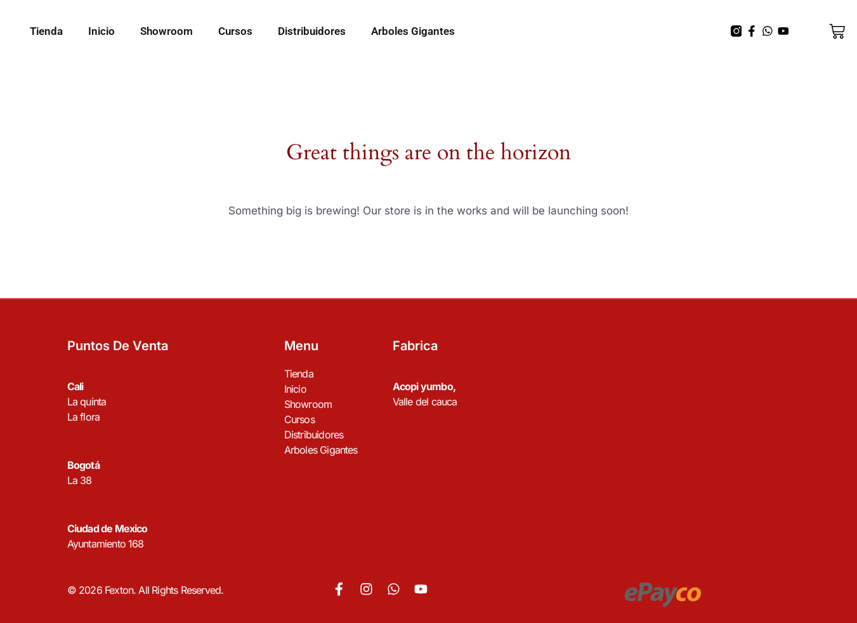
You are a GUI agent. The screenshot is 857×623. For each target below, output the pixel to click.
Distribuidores (312, 31)
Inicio (101, 31)
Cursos (235, 31)
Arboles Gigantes (413, 31)
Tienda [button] (46, 31)
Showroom (166, 31)
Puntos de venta (117, 345)
